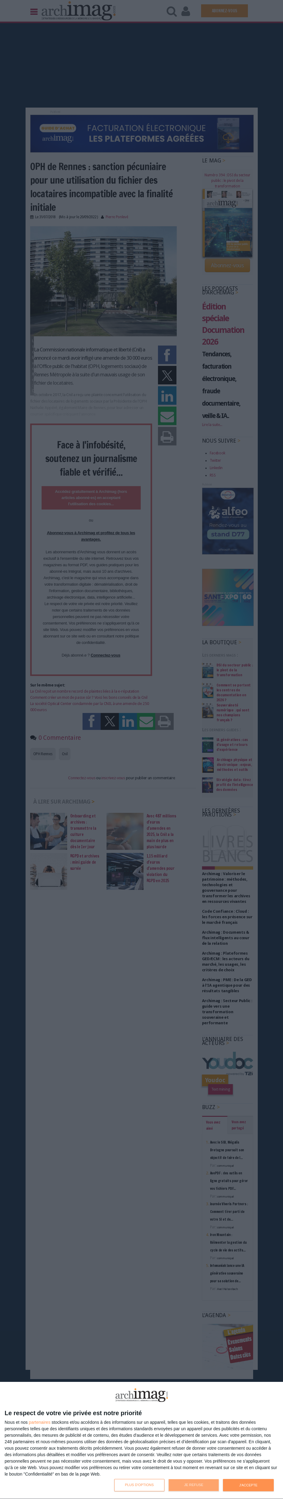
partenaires (40, 1422)
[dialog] (141, 1440)
